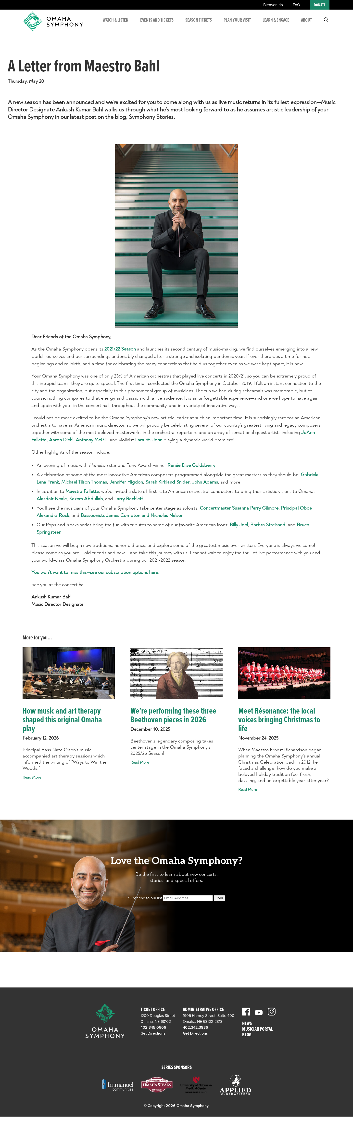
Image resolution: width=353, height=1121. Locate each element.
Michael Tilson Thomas (84, 482)
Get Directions (152, 1033)
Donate (320, 5)
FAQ (296, 4)
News (247, 1024)
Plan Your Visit (235, 25)
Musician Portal (257, 1029)
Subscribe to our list (145, 898)
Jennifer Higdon (126, 482)
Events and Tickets (155, 25)
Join (219, 898)
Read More (32, 777)
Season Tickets (195, 25)
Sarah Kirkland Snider (167, 482)
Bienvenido (273, 4)
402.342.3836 (195, 1027)
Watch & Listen (116, 25)
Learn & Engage (270, 25)
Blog (246, 1035)
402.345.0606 (153, 1027)
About (306, 22)
